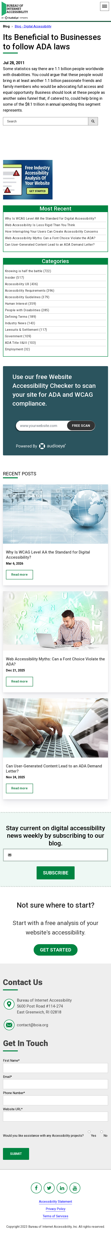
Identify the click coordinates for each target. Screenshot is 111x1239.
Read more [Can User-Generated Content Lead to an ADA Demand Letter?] (19, 788)
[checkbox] (95, 1132)
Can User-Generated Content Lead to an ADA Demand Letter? (50, 244)
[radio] (91, 1132)
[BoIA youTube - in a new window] (74, 1188)
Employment (17, 349)
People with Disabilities (27, 310)
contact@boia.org (32, 1025)
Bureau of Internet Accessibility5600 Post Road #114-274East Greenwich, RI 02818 (44, 1006)
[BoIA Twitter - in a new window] (49, 1188)
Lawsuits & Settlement (26, 330)
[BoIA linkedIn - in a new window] (62, 1188)
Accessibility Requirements (29, 290)
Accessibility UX (21, 284)
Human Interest (20, 304)
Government (18, 336)
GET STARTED (55, 950)
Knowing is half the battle (28, 271)
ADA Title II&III (20, 343)
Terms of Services (55, 1216)
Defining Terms (20, 317)
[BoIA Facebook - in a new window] (36, 1188)
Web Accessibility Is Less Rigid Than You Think (40, 225)
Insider (14, 277)
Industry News (20, 323)
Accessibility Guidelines (27, 297)
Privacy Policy (55, 1209)
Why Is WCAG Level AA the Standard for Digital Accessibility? (50, 218)
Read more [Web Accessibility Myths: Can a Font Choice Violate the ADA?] (19, 681)
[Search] (50, 121)
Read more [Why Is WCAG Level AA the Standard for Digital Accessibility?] (19, 574)
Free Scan (81, 426)
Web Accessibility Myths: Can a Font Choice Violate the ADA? (50, 238)
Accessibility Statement (55, 1201)
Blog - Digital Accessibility (33, 26)
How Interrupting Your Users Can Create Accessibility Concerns (51, 231)
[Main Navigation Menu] (104, 6)
